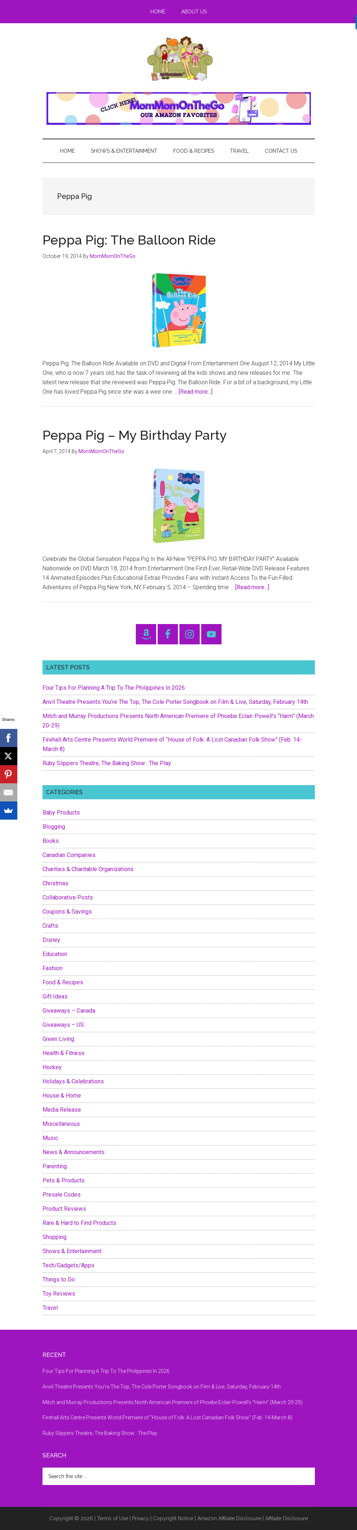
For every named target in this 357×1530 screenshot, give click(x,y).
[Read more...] (195, 391)
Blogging (53, 826)
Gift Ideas (55, 996)
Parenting (54, 1166)
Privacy (140, 1518)
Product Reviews (64, 1208)
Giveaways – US (63, 1024)
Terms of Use (112, 1518)
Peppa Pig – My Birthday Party (134, 435)
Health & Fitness (63, 1053)
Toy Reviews (58, 1293)
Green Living (58, 1038)
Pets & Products (63, 1180)
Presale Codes (61, 1194)
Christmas (55, 883)
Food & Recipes (62, 982)
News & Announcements (73, 1152)
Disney (51, 939)
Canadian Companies (69, 855)
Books (50, 840)
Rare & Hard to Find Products (79, 1222)
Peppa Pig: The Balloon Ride (129, 239)
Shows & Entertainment (71, 1251)
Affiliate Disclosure (286, 1518)
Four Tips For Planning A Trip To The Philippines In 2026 (113, 687)
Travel (50, 1307)
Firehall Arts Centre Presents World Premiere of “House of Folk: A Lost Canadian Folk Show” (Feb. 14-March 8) (167, 1417)
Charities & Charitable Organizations (88, 869)
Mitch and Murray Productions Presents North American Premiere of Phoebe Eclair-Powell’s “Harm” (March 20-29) (172, 1402)
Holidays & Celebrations (73, 1081)
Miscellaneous (61, 1123)
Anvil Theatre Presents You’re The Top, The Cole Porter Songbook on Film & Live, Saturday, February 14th (175, 701)
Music (50, 1138)
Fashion (52, 968)
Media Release (61, 1109)
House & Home (61, 1095)
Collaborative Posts (67, 897)
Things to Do (58, 1279)
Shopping (54, 1237)
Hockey (52, 1067)
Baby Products (61, 812)
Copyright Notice (173, 1518)
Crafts (50, 925)
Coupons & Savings (67, 911)
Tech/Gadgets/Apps (68, 1265)
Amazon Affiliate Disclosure (229, 1518)
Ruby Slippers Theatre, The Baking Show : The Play (106, 763)
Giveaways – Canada (68, 1010)
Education (54, 954)
